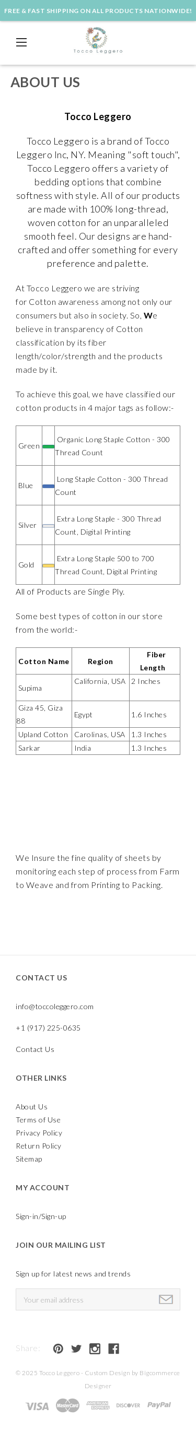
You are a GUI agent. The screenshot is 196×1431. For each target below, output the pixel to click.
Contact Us (35, 1049)
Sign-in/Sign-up (41, 1216)
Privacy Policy (39, 1132)
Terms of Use (38, 1119)
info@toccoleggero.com (55, 1006)
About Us (32, 1106)
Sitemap (29, 1158)
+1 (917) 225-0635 (48, 1027)
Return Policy (39, 1145)
